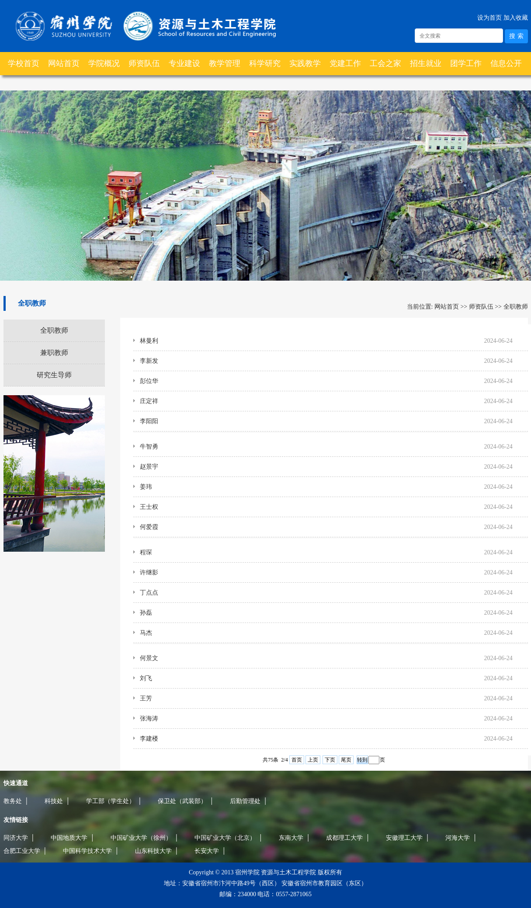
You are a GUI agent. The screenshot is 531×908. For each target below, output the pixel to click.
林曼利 (149, 340)
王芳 (146, 698)
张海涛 (149, 718)
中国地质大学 (69, 837)
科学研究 (265, 63)
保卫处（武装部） (182, 800)
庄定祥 (149, 401)
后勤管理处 (245, 800)
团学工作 (466, 63)
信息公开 (506, 63)
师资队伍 (144, 63)
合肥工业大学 (21, 850)
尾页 (346, 760)
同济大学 (15, 837)
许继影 (149, 572)
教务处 (12, 800)
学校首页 (23, 63)
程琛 (146, 552)
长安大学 (206, 850)
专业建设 (184, 63)
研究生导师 (54, 375)
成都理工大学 (344, 837)
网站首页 (64, 63)
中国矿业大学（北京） (225, 837)
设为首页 (489, 17)
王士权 (149, 507)
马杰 (146, 633)
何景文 (149, 658)
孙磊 (146, 612)
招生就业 (425, 63)
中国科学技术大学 (87, 850)
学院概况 (104, 63)
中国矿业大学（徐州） (141, 837)
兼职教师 (54, 352)
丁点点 (149, 592)
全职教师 (54, 330)
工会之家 (385, 63)
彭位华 (149, 381)
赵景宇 (149, 466)
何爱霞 (149, 527)
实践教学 (305, 63)
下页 (330, 760)
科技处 (54, 800)
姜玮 (146, 487)
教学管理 (224, 63)
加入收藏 (515, 17)
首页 (297, 760)
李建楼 (149, 738)
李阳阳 (149, 421)
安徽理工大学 (404, 837)
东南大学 (291, 837)
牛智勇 (149, 446)
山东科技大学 (153, 850)
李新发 (149, 361)
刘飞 (146, 678)
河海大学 (457, 837)
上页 (313, 760)
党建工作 (345, 63)
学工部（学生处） (110, 800)
